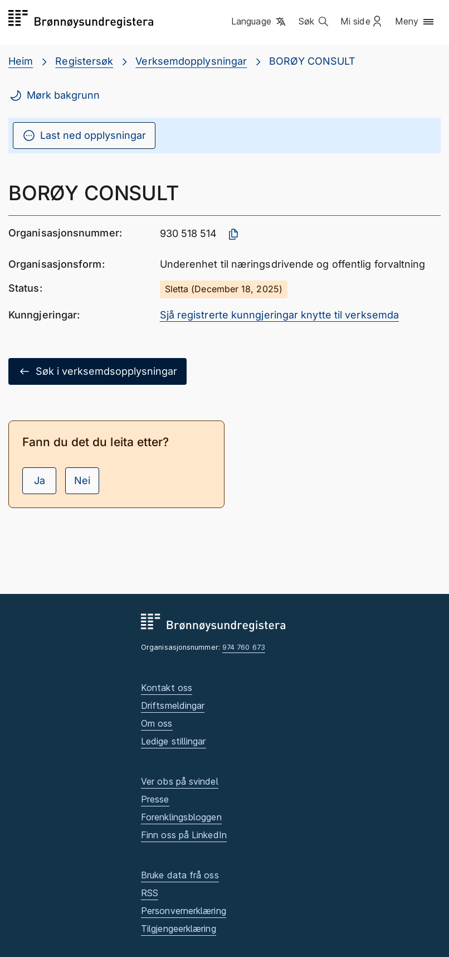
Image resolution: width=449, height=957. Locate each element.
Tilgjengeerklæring (178, 928)
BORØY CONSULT (312, 61)
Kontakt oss (166, 687)
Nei (82, 480)
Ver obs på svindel (179, 781)
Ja (39, 480)
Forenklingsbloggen (181, 817)
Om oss (157, 723)
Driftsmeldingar (172, 705)
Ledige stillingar (173, 741)
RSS (149, 892)
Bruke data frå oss (180, 875)
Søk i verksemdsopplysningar (97, 371)
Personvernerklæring (183, 910)
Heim (20, 61)
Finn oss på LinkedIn (184, 834)
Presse (155, 799)
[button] (259, 22)
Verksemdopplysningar (191, 61)
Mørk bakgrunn (54, 95)
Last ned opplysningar (84, 135)
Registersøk (84, 61)
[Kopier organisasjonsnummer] (233, 234)
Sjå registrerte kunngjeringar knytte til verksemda (279, 315)
